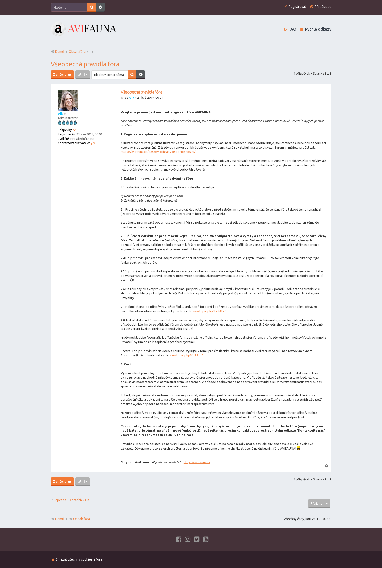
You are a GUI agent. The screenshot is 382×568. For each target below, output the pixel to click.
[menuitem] (320, 6)
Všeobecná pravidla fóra (85, 64)
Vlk (60, 113)
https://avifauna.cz (197, 462)
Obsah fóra (79, 519)
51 (74, 130)
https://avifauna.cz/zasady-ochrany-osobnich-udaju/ (158, 151)
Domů (59, 519)
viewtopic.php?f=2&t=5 (209, 311)
